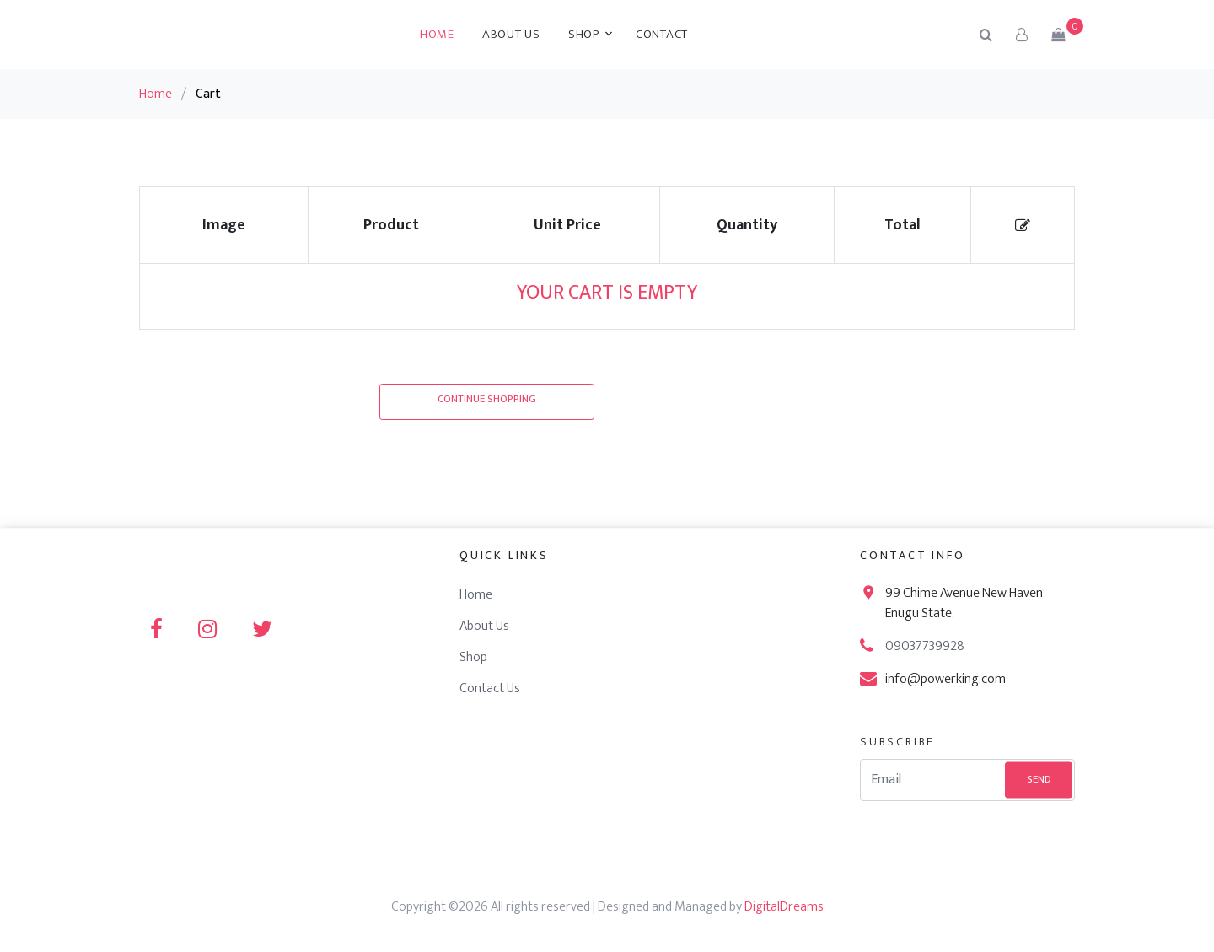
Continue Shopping (487, 399)
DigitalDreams (784, 907)
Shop (583, 34)
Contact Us (489, 688)
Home (437, 34)
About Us (511, 34)
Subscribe (897, 741)
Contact (662, 34)
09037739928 (924, 646)
